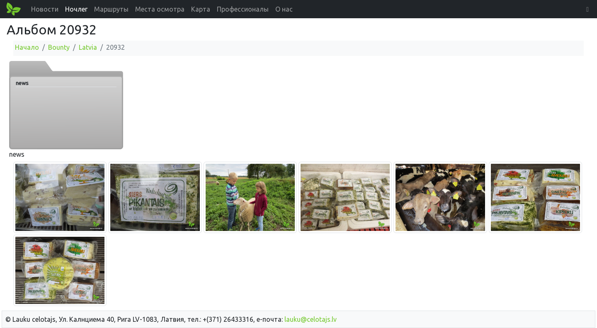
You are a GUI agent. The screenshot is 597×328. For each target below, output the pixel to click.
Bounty (59, 47)
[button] (587, 9)
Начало (27, 47)
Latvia (88, 47)
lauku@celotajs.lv (310, 319)
